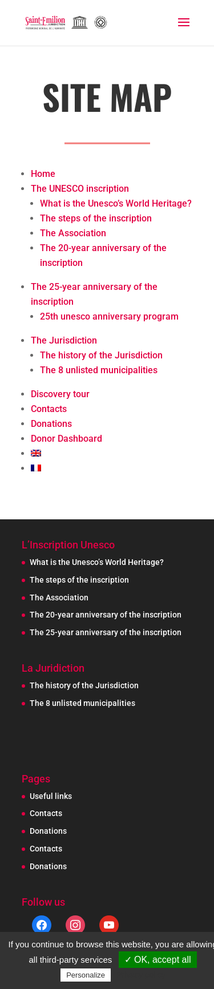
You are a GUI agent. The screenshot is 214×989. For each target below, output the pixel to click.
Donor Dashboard (66, 438)
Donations (51, 423)
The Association (73, 233)
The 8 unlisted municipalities (99, 370)
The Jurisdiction (64, 340)
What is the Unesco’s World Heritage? (116, 203)
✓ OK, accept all (157, 959)
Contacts (49, 408)
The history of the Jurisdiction (101, 355)
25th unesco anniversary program (109, 316)
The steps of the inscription (96, 218)
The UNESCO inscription (80, 188)
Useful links (51, 796)
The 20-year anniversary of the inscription (105, 614)
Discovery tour (60, 394)
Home (43, 173)
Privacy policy (140, 974)
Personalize (85, 975)
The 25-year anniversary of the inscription (105, 632)
